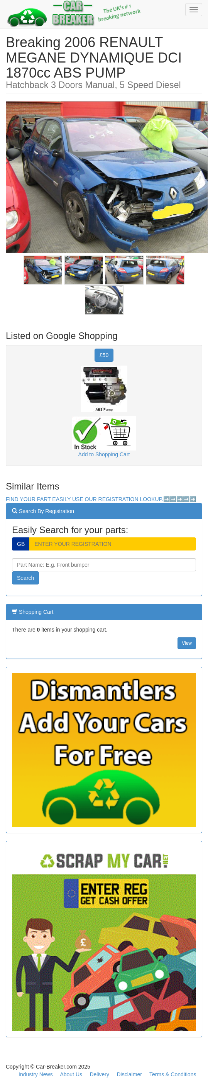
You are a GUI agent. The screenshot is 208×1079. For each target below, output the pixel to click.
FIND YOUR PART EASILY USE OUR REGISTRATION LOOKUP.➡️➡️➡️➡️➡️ (101, 499)
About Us (71, 1074)
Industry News (36, 1074)
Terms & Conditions (172, 1074)
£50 (104, 355)
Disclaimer (129, 1074)
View (187, 643)
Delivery (99, 1074)
